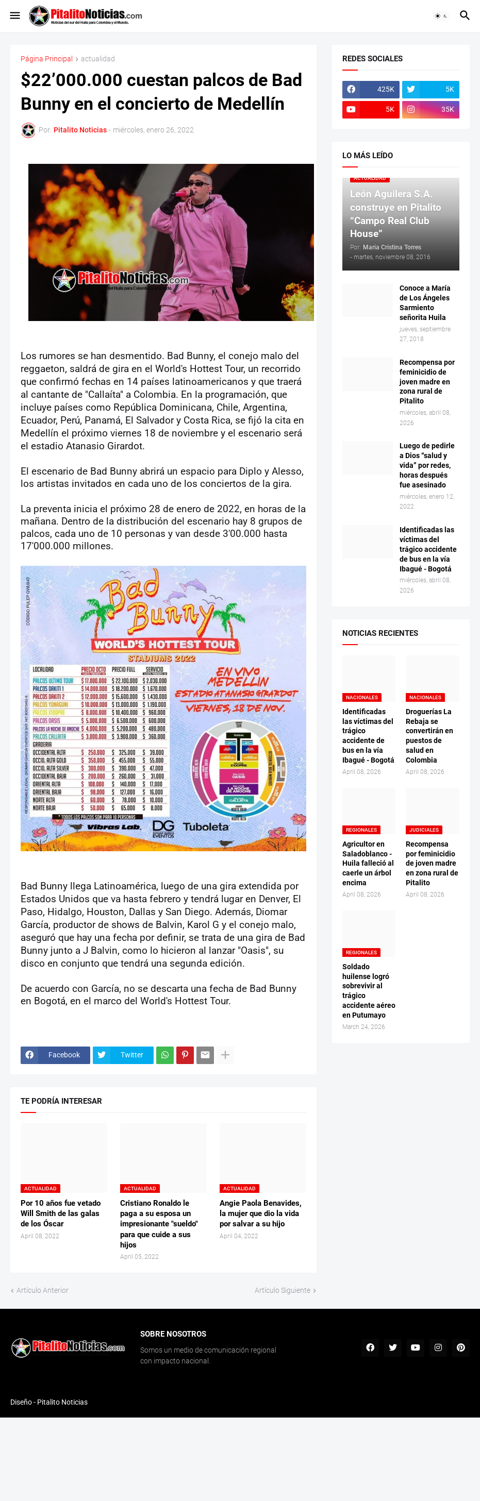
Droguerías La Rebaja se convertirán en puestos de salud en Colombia (429, 735)
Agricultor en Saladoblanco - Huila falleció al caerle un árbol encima (368, 863)
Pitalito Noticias (62, 1402)
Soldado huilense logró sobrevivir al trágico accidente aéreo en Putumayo (368, 991)
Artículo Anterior (42, 1290)
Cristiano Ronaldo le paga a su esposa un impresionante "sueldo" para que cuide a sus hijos (159, 1224)
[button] (14, 16)
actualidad (98, 59)
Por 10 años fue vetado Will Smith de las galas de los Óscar (61, 1214)
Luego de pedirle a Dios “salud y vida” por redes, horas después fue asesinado (427, 465)
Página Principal (47, 59)
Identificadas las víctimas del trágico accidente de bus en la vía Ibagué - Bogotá (428, 549)
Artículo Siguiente (282, 1290)
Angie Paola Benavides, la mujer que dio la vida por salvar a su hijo (261, 1214)
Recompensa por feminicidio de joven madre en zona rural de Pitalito (427, 382)
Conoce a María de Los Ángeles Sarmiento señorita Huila (425, 303)
